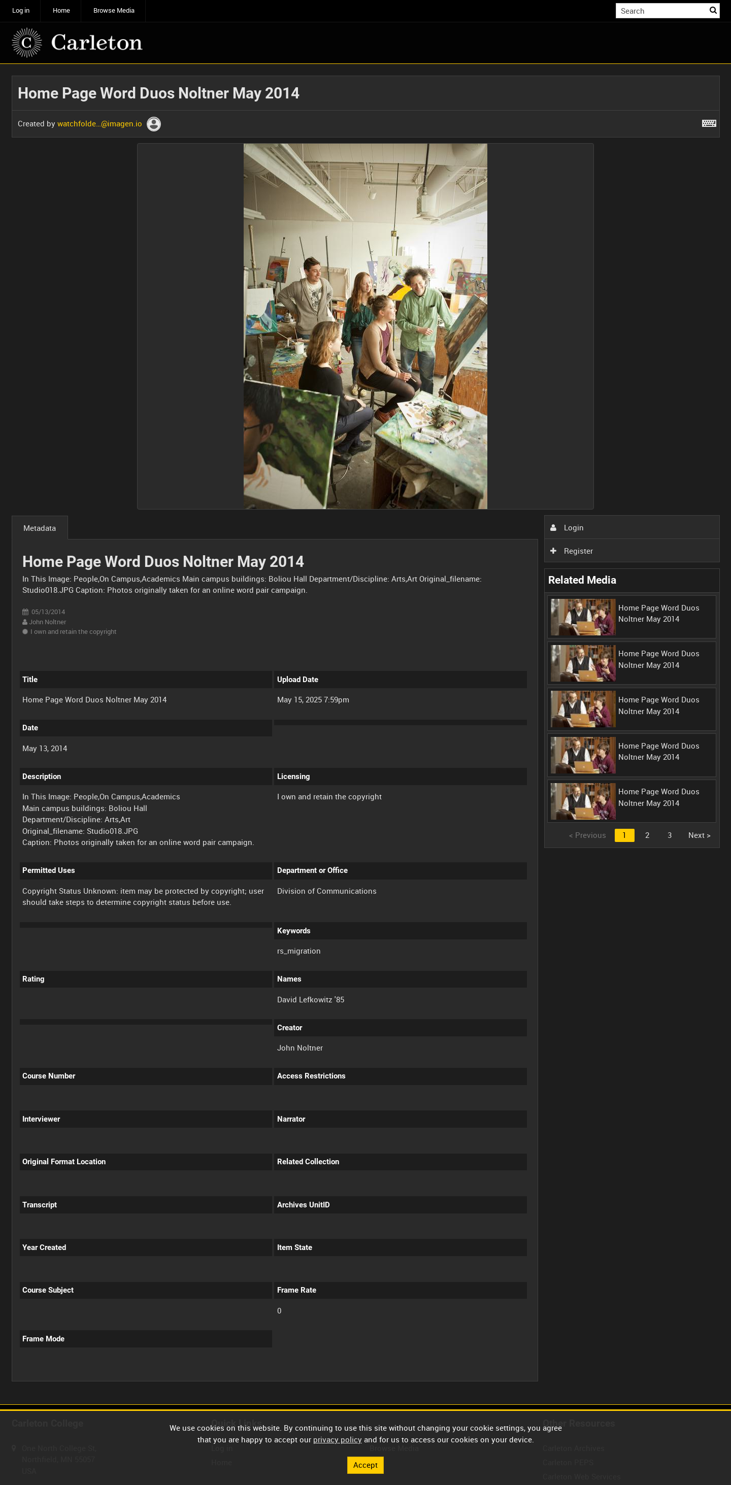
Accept (365, 1465)
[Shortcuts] (709, 121)
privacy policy (337, 1439)
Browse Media (114, 10)
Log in (20, 10)
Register (571, 551)
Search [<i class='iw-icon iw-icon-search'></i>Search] (713, 10)
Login (567, 527)
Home (61, 10)
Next (699, 835)
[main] (366, 734)
